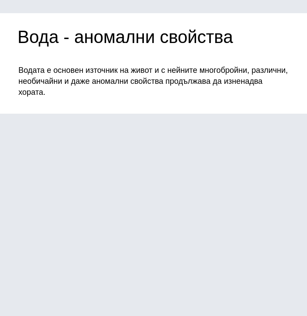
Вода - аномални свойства (125, 37)
